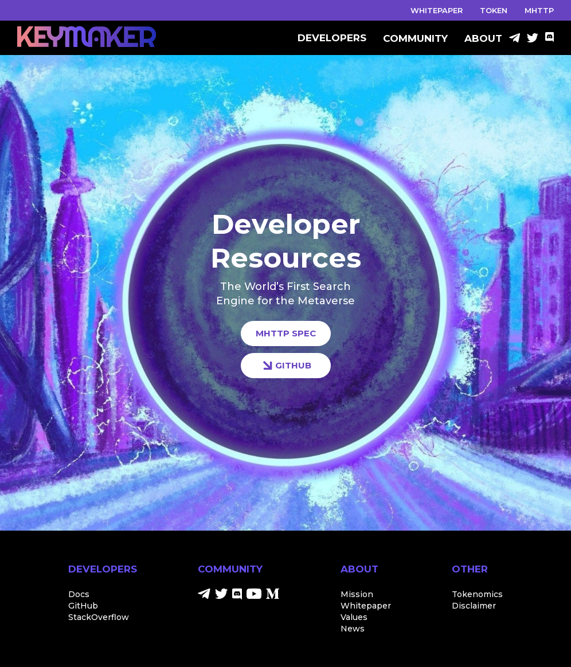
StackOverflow (98, 617)
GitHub (83, 606)
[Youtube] (254, 595)
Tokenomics (477, 594)
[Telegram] (514, 39)
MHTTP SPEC (286, 333)
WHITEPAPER (436, 10)
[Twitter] (532, 39)
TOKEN (493, 10)
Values (354, 617)
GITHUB (286, 366)
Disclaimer (474, 606)
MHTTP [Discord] (539, 10)
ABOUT (483, 38)
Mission (357, 594)
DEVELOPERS (332, 38)
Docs (78, 594)
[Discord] (549, 39)
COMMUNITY (415, 38)
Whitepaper (366, 606)
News (353, 628)
